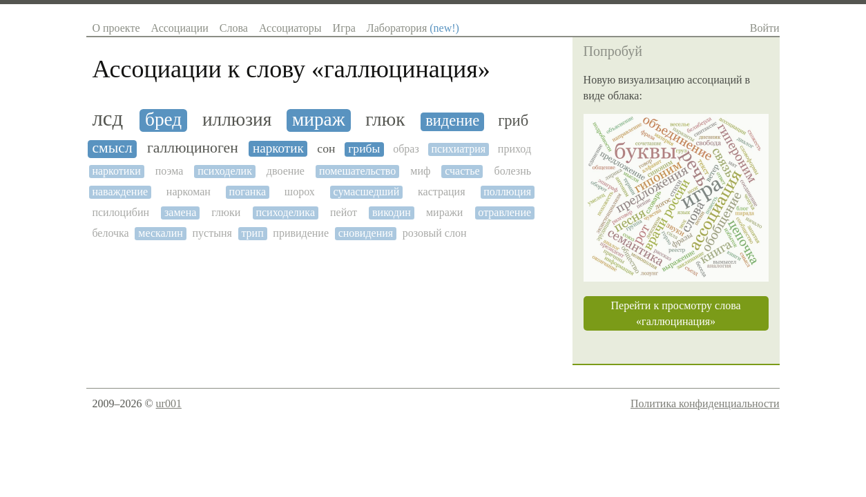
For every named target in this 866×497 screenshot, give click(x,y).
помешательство (357, 171)
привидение (301, 233)
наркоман (188, 191)
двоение (286, 171)
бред (163, 119)
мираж (318, 119)
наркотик (278, 148)
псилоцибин (120, 212)
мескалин (160, 233)
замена (180, 212)
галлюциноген (192, 148)
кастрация (441, 191)
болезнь (512, 171)
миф (420, 171)
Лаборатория (413, 28)
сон (326, 148)
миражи (444, 212)
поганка (247, 191)
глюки (225, 212)
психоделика (285, 212)
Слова (234, 28)
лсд (107, 119)
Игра (344, 28)
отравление (504, 212)
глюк (385, 119)
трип (252, 233)
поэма (169, 171)
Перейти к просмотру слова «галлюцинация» (676, 313)
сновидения (366, 233)
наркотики (116, 171)
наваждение (120, 191)
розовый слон (435, 233)
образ (406, 149)
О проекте (115, 28)
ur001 (169, 403)
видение (452, 121)
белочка (110, 233)
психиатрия (458, 149)
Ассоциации (179, 28)
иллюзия (236, 119)
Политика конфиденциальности (705, 403)
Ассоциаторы (290, 28)
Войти (765, 28)
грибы (364, 148)
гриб (513, 121)
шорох (300, 191)
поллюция (507, 191)
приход (514, 149)
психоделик (225, 171)
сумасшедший (367, 191)
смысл (112, 148)
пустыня (211, 233)
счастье (462, 171)
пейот (343, 212)
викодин (391, 212)
